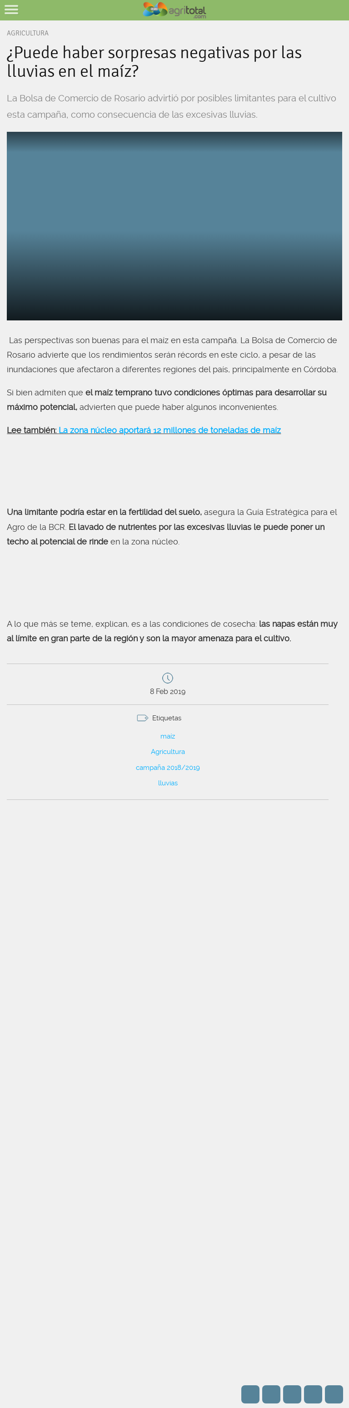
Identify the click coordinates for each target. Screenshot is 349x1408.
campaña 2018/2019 (168, 768)
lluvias (168, 783)
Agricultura (168, 752)
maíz (167, 736)
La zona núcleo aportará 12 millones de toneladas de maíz (170, 430)
